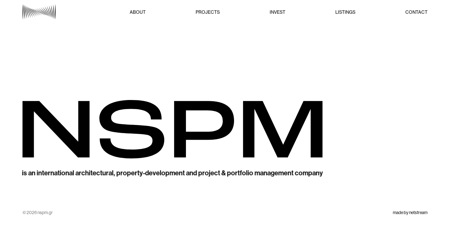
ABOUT (138, 12)
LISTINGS (345, 12)
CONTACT (416, 12)
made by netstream (410, 212)
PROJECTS (208, 12)
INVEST (277, 12)
